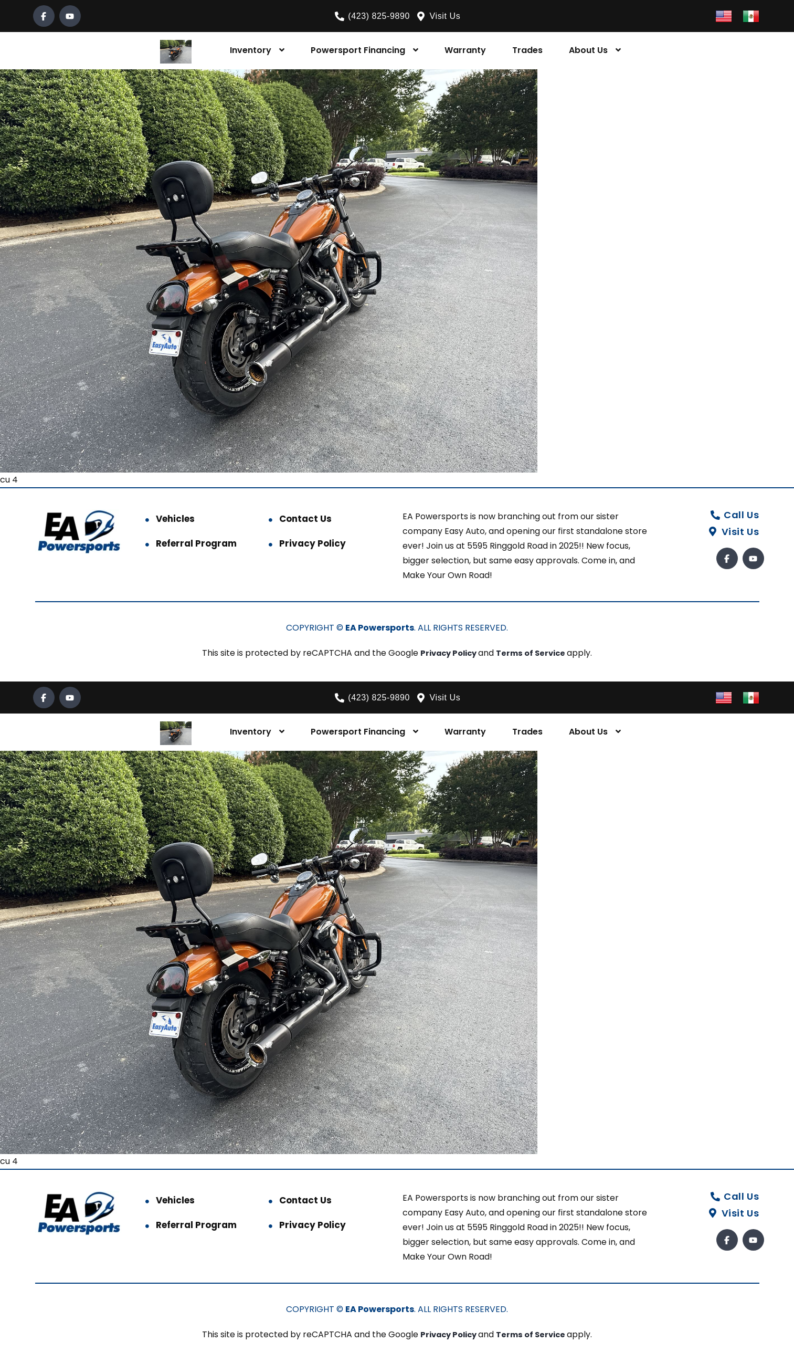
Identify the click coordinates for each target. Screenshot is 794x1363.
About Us (588, 50)
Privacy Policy (312, 543)
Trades (527, 50)
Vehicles (175, 518)
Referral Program (196, 543)
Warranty (465, 50)
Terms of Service (534, 653)
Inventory (250, 50)
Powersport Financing (358, 50)
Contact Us (305, 518)
